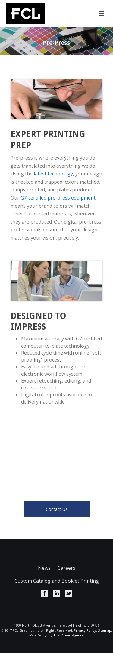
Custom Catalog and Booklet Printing (56, 581)
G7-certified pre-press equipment (58, 197)
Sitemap (104, 630)
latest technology (53, 173)
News (44, 568)
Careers (66, 568)
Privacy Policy (85, 630)
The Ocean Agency (68, 635)
